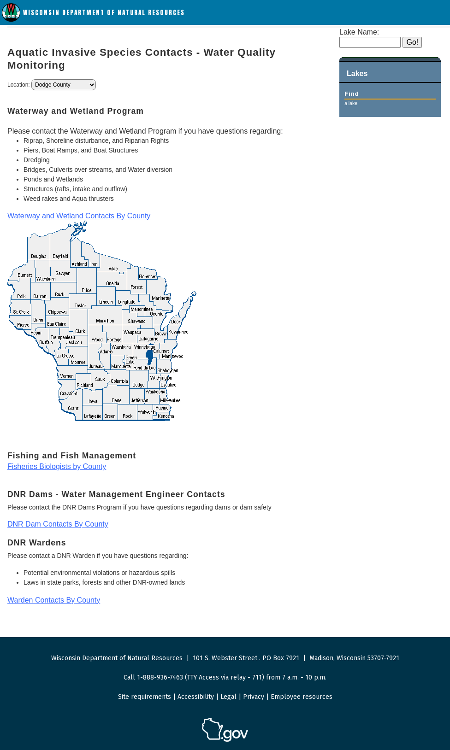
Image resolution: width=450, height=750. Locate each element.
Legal (228, 697)
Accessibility (196, 697)
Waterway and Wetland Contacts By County (78, 216)
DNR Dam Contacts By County (57, 524)
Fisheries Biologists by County (56, 466)
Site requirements (144, 697)
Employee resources (301, 697)
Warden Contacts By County (53, 600)
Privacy (253, 697)
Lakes (357, 73)
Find (351, 93)
